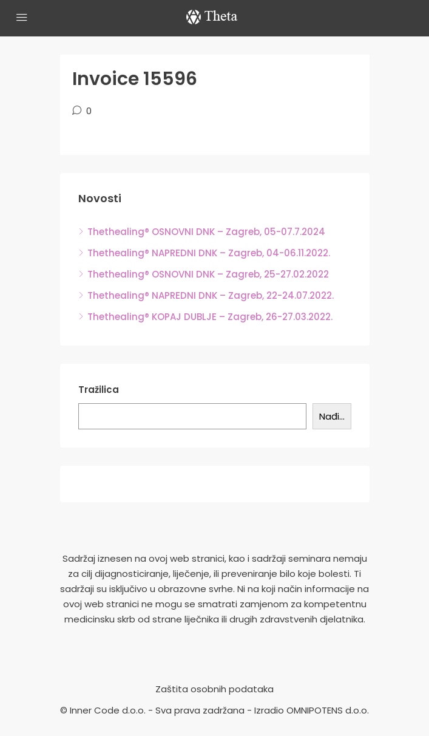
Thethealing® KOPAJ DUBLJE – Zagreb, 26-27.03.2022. (210, 316)
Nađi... (332, 416)
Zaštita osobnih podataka (214, 689)
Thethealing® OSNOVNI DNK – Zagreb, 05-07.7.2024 (206, 231)
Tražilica (98, 389)
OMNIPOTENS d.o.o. (327, 710)
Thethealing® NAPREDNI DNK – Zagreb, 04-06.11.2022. (208, 253)
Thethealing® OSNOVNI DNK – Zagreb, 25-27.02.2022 (208, 274)
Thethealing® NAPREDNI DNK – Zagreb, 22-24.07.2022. (210, 295)
